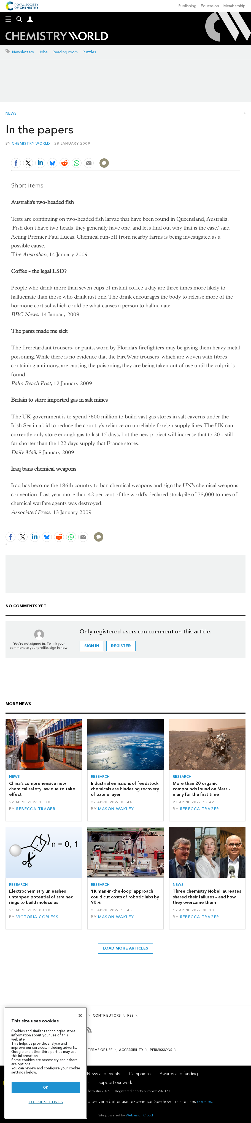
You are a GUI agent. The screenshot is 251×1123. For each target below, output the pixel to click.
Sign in (91, 646)
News (11, 113)
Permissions (161, 1050)
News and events (103, 1073)
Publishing (187, 6)
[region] (45, 1063)
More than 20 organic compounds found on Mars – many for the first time (201, 789)
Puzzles (89, 52)
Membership (234, 6)
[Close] (80, 1015)
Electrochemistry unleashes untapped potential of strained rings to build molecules (41, 897)
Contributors (107, 1015)
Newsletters (23, 52)
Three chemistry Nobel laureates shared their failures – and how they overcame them (207, 897)
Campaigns (140, 1073)
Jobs (43, 52)
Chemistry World (31, 143)
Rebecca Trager (35, 809)
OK (45, 1087)
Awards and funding (179, 1073)
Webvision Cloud (139, 1115)
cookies (204, 1101)
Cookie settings (46, 1102)
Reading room (65, 52)
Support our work (115, 1082)
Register (121, 646)
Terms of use (100, 1050)
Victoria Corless (37, 917)
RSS (130, 1015)
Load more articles (125, 948)
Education (210, 6)
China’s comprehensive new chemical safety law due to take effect (42, 789)
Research (100, 776)
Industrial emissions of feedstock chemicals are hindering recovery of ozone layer (125, 789)
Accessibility (131, 1050)
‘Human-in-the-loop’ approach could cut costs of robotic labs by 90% (125, 897)
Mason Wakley (116, 809)
